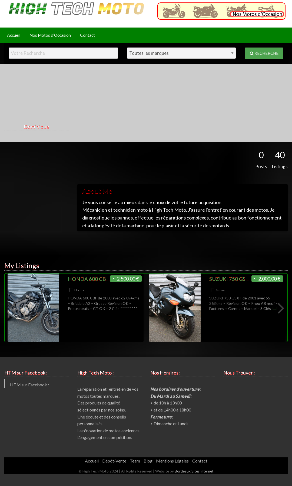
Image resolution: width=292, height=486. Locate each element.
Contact (87, 35)
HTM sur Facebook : (29, 384)
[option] (76, 308)
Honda (79, 290)
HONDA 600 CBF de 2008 (98, 279)
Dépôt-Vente (114, 460)
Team (135, 460)
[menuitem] (13, 35)
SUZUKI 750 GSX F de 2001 (241, 279)
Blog (148, 460)
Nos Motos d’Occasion (50, 35)
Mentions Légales (172, 460)
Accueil (13, 35)
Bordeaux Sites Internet (194, 471)
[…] (274, 308)
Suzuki (220, 290)
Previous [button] (11, 307)
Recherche (264, 53)
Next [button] (280, 307)
